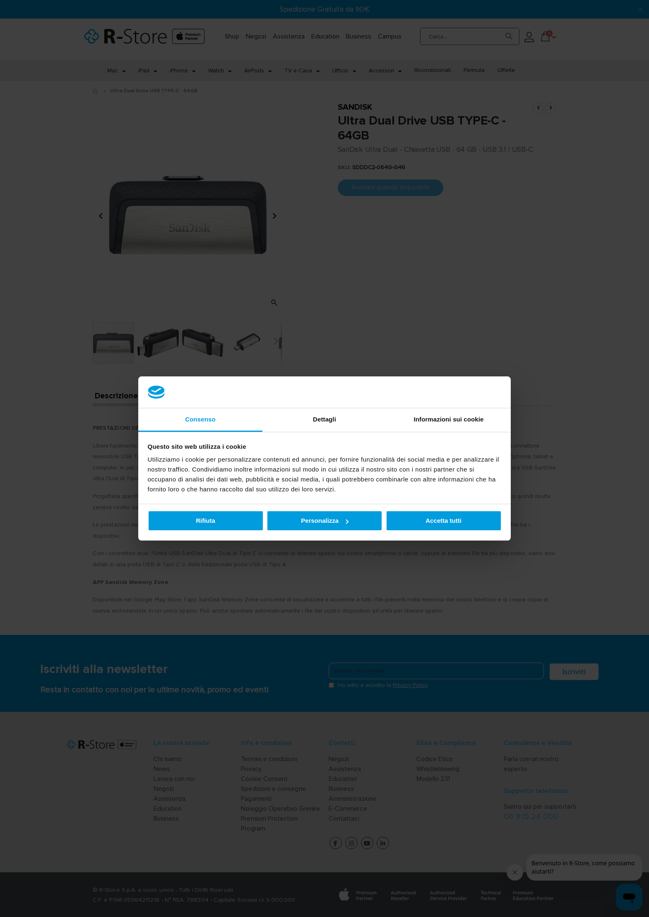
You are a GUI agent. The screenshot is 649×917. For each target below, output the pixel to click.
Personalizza (325, 520)
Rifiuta (205, 520)
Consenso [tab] (200, 419)
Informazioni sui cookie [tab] (449, 419)
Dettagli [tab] (324, 419)
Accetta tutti (443, 520)
